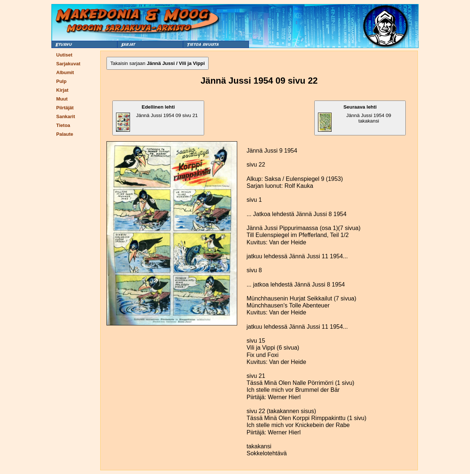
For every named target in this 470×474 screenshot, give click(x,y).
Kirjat (62, 90)
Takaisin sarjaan (157, 63)
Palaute (64, 134)
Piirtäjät (65, 107)
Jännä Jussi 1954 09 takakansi (354, 118)
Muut (62, 99)
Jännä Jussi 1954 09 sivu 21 (157, 118)
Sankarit (65, 116)
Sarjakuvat (68, 63)
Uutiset (64, 55)
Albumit (65, 72)
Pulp (61, 81)
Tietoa (63, 125)
